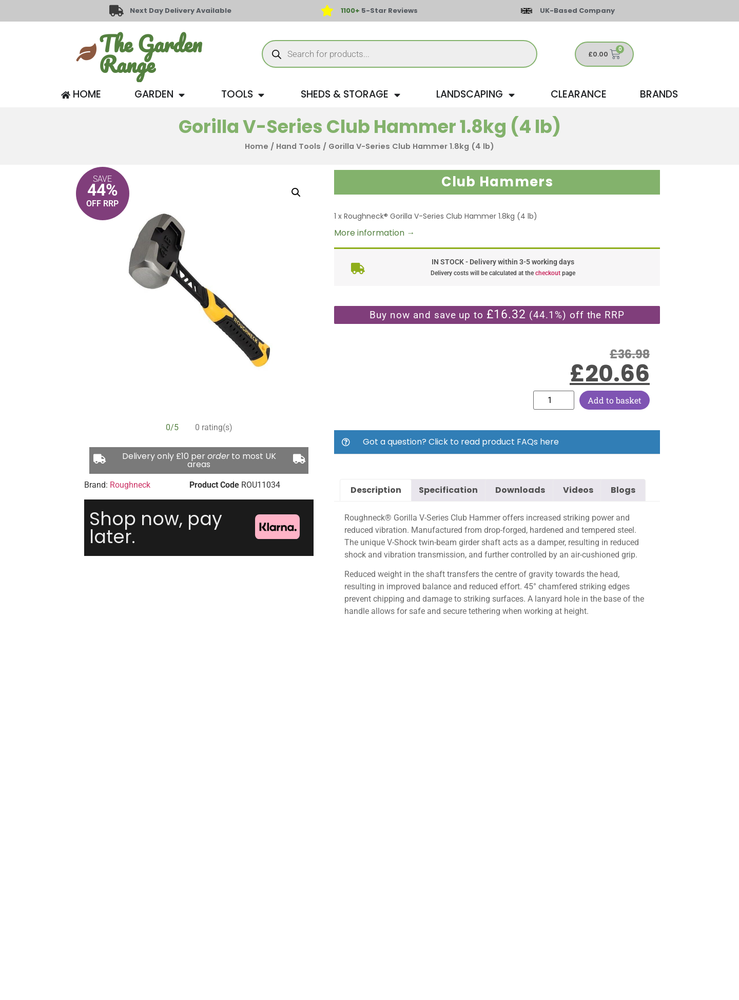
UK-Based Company (577, 10)
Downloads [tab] (520, 490)
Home (256, 146)
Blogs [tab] (623, 490)
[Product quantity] (553, 400)
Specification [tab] (448, 490)
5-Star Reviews (379, 10)
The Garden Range (150, 54)
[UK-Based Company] (526, 10)
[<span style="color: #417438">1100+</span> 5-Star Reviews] (327, 10)
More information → (374, 233)
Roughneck (130, 485)
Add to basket (614, 400)
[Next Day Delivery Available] (116, 10)
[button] (296, 192)
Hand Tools (298, 146)
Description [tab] (376, 490)
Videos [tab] (578, 490)
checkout (547, 273)
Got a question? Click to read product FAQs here (461, 442)
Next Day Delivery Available (180, 10)
